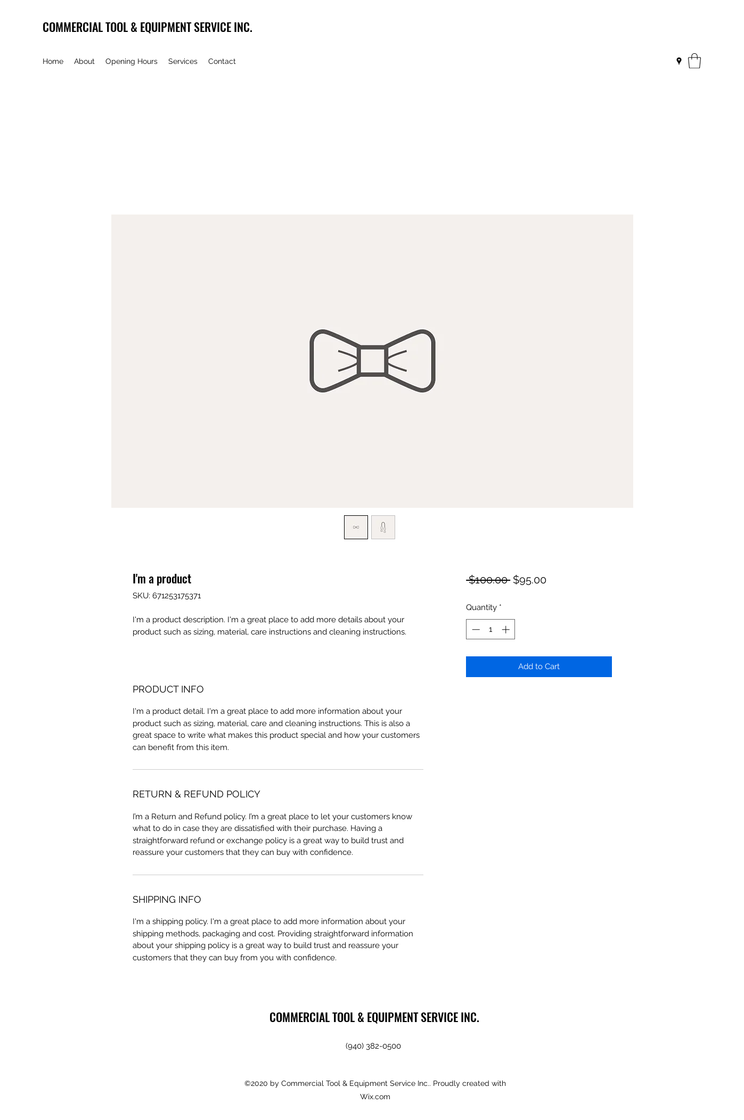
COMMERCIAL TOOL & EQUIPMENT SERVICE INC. (147, 26)
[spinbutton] (491, 629)
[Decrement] (475, 629)
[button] (694, 61)
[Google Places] (679, 61)
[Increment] (507, 629)
